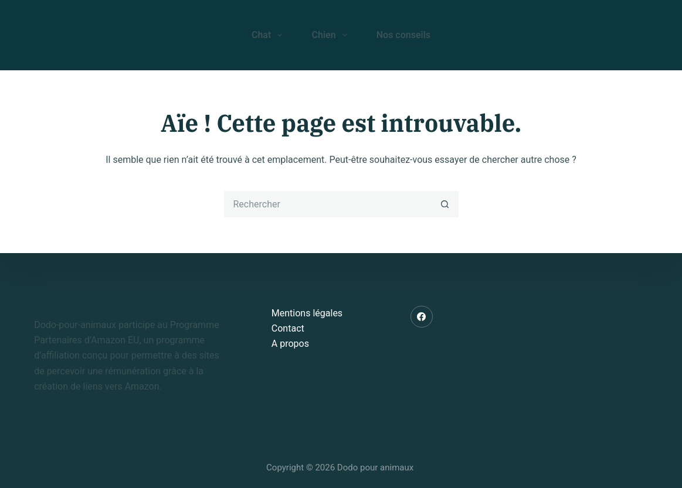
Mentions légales (307, 313)
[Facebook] (421, 317)
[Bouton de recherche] (445, 204)
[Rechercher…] (328, 204)
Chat (269, 35)
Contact (288, 328)
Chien (331, 35)
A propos (290, 343)
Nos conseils (403, 34)
